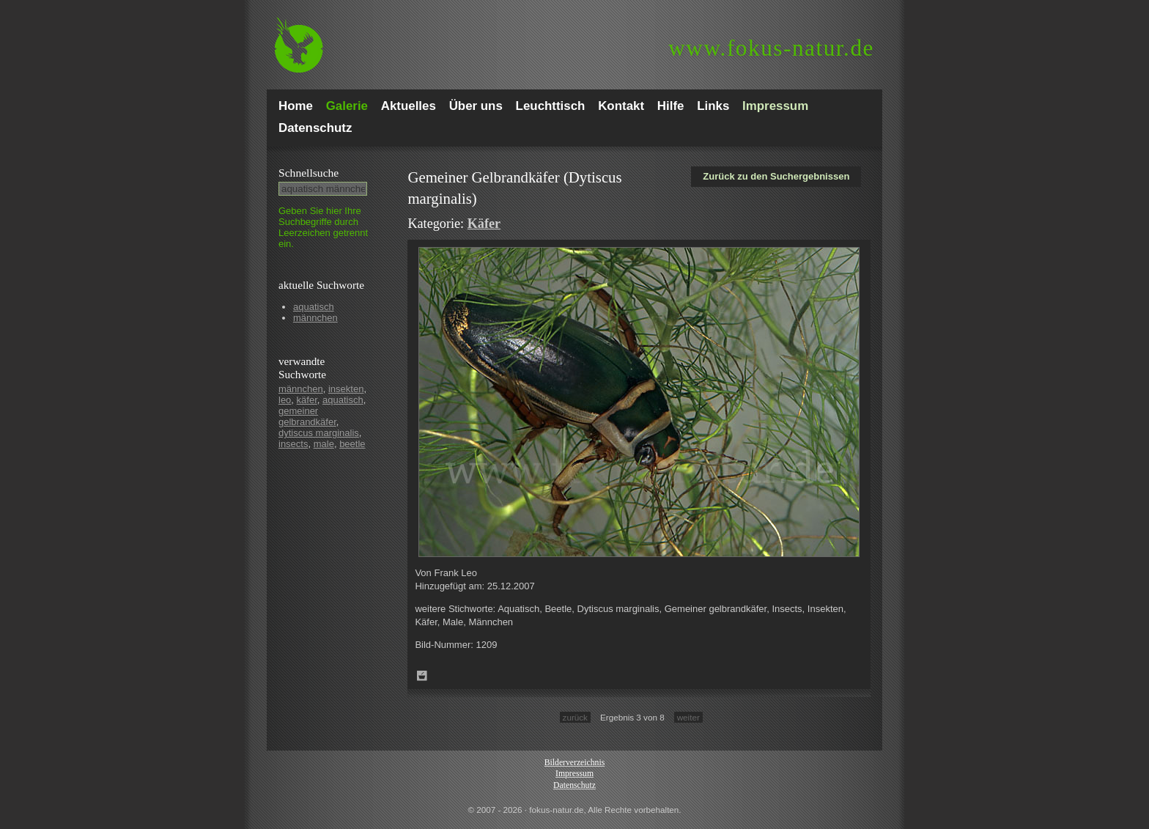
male (324, 443)
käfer (307, 399)
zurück (575, 717)
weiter (688, 717)
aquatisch (313, 306)
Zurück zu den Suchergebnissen (776, 176)
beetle (352, 443)
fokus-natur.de (771, 48)
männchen (315, 317)
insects (293, 443)
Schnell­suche (308, 172)
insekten (345, 388)
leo (284, 399)
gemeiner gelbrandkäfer (307, 416)
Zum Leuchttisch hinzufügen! (422, 676)
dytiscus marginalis (318, 432)
